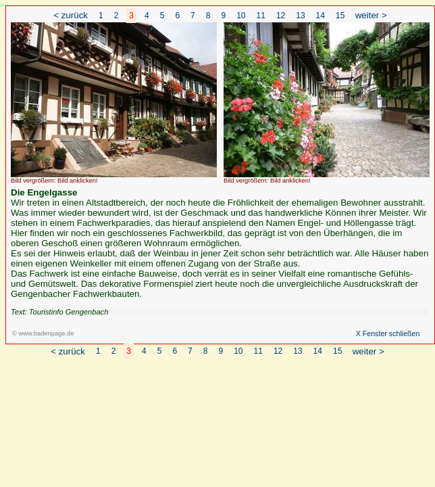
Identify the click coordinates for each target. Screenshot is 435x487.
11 (261, 15)
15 (340, 15)
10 (240, 15)
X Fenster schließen (388, 333)
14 (320, 15)
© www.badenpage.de (43, 333)
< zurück (70, 15)
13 (300, 15)
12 (280, 15)
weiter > (371, 15)
